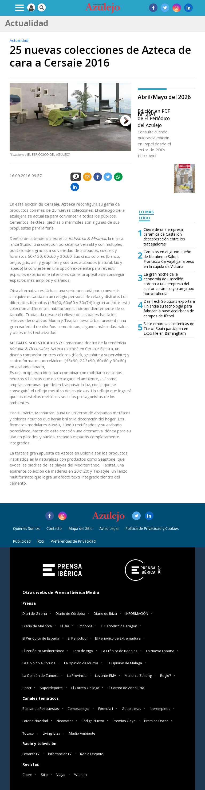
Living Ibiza (51, 733)
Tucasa (28, 733)
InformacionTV (60, 753)
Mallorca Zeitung (138, 675)
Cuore (27, 774)
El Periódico (77, 638)
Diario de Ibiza (105, 613)
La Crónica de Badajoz (119, 650)
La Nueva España (160, 650)
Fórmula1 (105, 708)
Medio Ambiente (82, 733)
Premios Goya (124, 720)
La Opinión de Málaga (124, 663)
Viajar (61, 774)
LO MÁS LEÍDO (146, 214)
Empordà (85, 626)
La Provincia (76, 675)
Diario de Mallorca (37, 626)
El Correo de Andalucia (126, 687)
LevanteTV (31, 753)
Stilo (44, 774)
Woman (80, 774)
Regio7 (165, 675)
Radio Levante (91, 753)
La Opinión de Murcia (81, 663)
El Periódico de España (40, 638)
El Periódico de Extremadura (118, 638)
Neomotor (65, 720)
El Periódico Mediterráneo (43, 650)
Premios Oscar (156, 720)
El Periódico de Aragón (119, 626)
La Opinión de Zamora (40, 675)
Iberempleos (160, 708)
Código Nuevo (92, 720)
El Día (64, 626)
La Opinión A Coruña (39, 663)
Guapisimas (131, 708)
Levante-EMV (105, 675)
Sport (26, 687)
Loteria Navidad (35, 720)
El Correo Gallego (85, 687)
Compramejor (79, 708)
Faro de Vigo (83, 650)
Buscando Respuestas (40, 708)
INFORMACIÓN (136, 613)
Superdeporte (51, 687)
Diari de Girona (34, 613)
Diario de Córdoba (70, 613)
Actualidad (19, 40)
